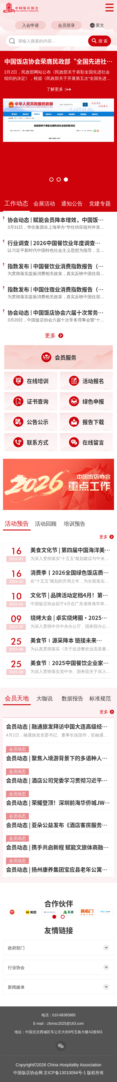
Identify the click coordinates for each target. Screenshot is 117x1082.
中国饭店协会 (50, 8)
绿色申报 (86, 401)
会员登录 (66, 25)
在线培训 (30, 380)
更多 (50, 336)
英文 (100, 25)
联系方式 (30, 442)
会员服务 (58, 357)
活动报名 (86, 380)
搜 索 (99, 40)
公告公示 (30, 421)
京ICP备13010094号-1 (65, 1072)
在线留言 (86, 442)
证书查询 (30, 401)
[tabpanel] (58, 99)
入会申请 (30, 25)
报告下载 (86, 421)
